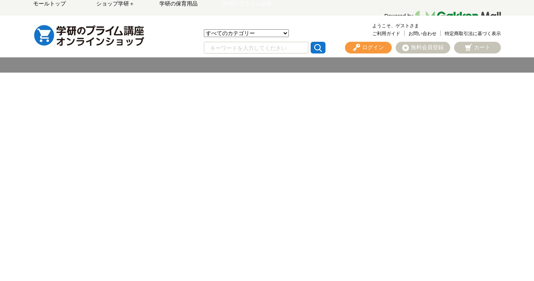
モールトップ (49, 3)
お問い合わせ (422, 33)
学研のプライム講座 (247, 3)
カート (482, 47)
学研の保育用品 (178, 3)
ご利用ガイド (386, 33)
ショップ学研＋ (115, 3)
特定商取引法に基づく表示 (473, 33)
